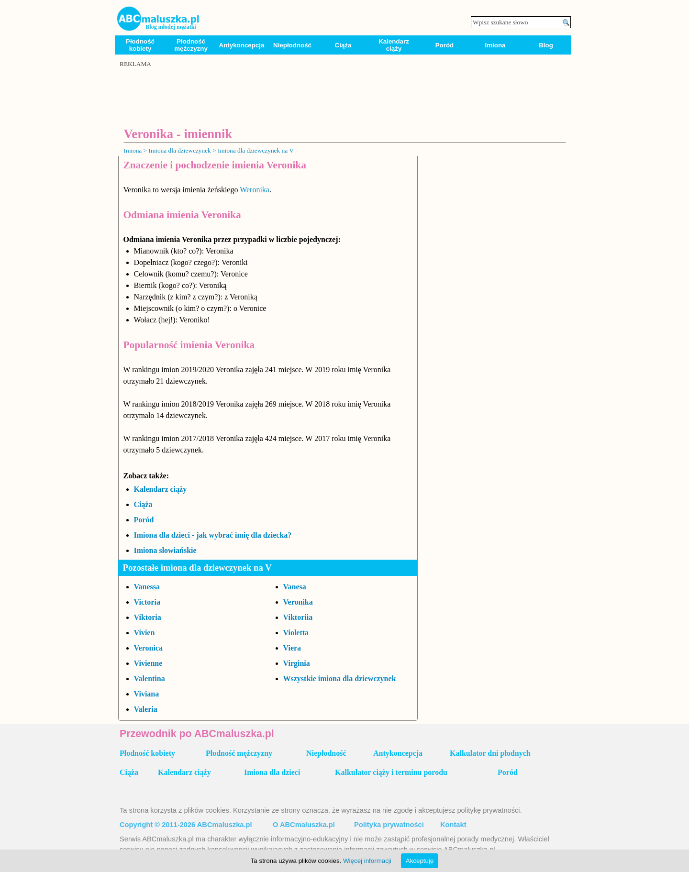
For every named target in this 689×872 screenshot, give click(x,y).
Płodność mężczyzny (191, 45)
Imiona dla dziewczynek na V (256, 150)
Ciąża (343, 45)
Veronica (148, 648)
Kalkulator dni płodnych (490, 753)
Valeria (145, 709)
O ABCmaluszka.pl (304, 824)
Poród (444, 45)
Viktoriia (298, 617)
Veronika (298, 602)
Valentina (149, 678)
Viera (292, 648)
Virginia (296, 663)
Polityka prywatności (389, 824)
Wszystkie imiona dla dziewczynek (339, 678)
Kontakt (453, 824)
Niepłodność (292, 45)
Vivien (144, 633)
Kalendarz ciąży (393, 45)
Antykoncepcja (242, 45)
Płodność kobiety (140, 45)
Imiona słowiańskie (165, 550)
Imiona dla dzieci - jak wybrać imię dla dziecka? (213, 535)
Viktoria (147, 617)
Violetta (296, 633)
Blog (546, 45)
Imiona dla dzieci (272, 772)
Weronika (254, 190)
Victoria (147, 602)
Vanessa (147, 587)
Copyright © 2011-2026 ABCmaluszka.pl (186, 824)
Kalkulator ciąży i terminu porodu (391, 772)
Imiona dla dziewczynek (179, 150)
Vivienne (148, 663)
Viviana (146, 694)
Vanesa (294, 587)
